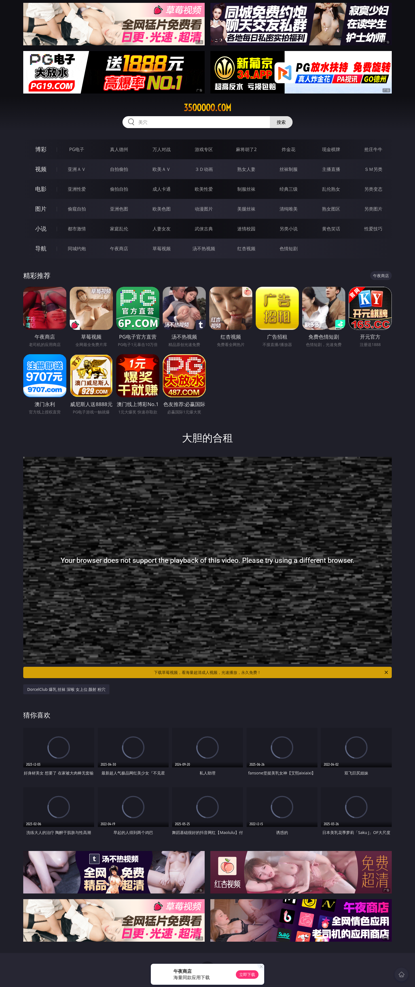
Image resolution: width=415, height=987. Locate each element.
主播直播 (331, 169)
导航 (40, 248)
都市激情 (77, 229)
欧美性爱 (204, 189)
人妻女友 (162, 229)
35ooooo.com (207, 107)
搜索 (281, 122)
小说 (40, 228)
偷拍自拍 (119, 189)
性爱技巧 (373, 229)
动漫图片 (204, 209)
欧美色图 (162, 209)
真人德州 (119, 149)
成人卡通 (162, 189)
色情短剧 (289, 248)
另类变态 (373, 189)
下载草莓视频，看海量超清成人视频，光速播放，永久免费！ (271, 672)
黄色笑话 (331, 229)
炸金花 (288, 149)
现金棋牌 (331, 149)
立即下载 (247, 974)
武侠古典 (204, 229)
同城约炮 (77, 248)
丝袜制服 (289, 169)
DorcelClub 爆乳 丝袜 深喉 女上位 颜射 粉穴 (66, 689)
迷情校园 (246, 229)
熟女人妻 (246, 169)
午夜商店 (119, 248)
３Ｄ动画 (204, 169)
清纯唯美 (289, 209)
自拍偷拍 (119, 169)
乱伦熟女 (331, 189)
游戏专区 (204, 149)
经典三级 (289, 189)
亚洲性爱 (77, 189)
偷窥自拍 (77, 209)
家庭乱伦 (119, 229)
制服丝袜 (246, 189)
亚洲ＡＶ (77, 169)
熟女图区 (331, 209)
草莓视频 (162, 248)
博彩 (40, 149)
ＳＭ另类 (373, 169)
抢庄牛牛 (373, 149)
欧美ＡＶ (162, 169)
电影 (40, 189)
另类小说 (289, 229)
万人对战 (162, 149)
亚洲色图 (119, 209)
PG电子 (76, 149)
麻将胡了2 (246, 149)
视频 (40, 169)
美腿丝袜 (246, 209)
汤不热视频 (203, 248)
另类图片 (373, 209)
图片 (40, 209)
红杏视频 (246, 248)
